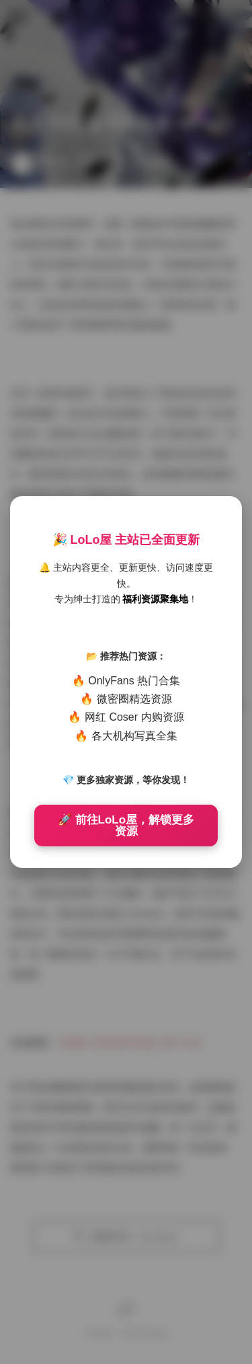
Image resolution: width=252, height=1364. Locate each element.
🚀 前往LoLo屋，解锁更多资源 (126, 825)
